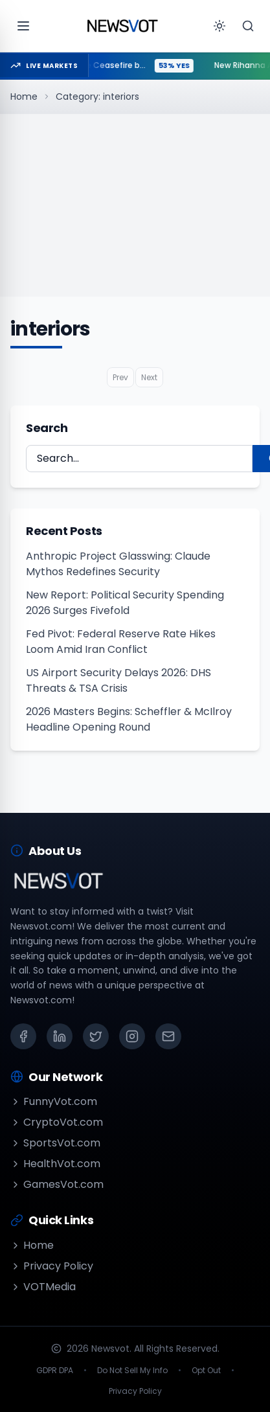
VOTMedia (43, 1286)
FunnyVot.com (53, 1101)
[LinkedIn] (60, 1036)
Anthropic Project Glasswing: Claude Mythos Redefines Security (118, 564)
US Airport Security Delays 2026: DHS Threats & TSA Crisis (118, 680)
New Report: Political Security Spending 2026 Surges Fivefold (125, 602)
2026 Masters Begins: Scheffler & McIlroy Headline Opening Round (129, 719)
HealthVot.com (55, 1163)
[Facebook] (23, 1036)
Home (24, 96)
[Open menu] (23, 26)
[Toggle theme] (219, 26)
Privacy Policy (51, 1265)
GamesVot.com (57, 1184)
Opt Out (206, 1370)
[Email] (168, 1036)
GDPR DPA (54, 1370)
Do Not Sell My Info (132, 1370)
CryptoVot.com (56, 1122)
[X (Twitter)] (96, 1036)
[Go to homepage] (122, 26)
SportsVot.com (55, 1142)
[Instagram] (132, 1036)
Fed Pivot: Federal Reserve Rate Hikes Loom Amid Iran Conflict (121, 641)
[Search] (248, 26)
